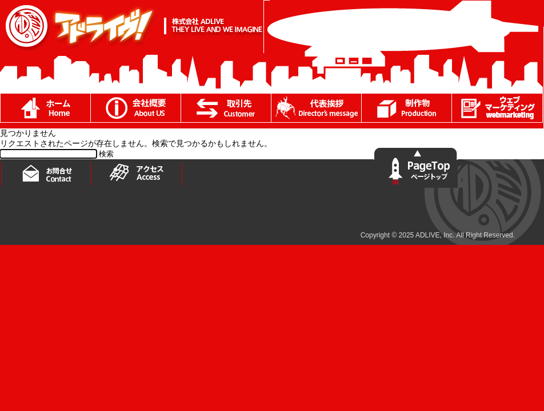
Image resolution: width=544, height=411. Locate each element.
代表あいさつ (316, 111)
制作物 (407, 111)
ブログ (497, 111)
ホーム (45, 111)
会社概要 (136, 111)
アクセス (137, 173)
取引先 (226, 111)
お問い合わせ (46, 172)
